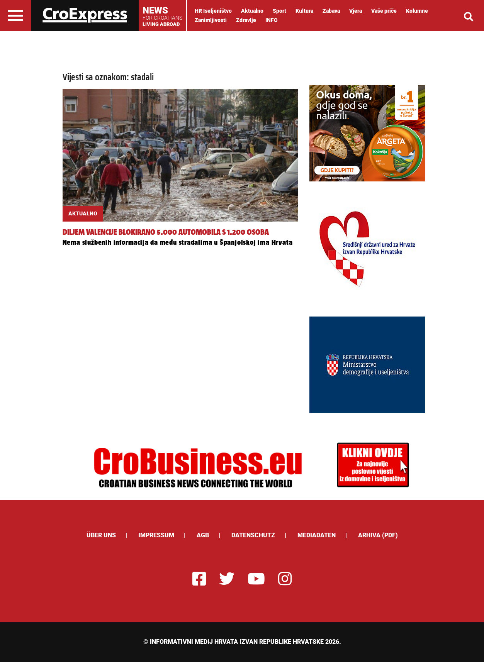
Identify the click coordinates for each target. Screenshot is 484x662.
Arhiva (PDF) (378, 535)
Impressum (156, 535)
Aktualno (252, 11)
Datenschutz (253, 535)
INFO (271, 20)
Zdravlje (246, 20)
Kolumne (417, 11)
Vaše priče (384, 11)
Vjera (355, 11)
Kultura (304, 11)
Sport (279, 11)
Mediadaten (316, 535)
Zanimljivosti (211, 20)
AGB (203, 535)
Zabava (331, 11)
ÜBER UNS (101, 535)
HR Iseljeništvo (213, 11)
